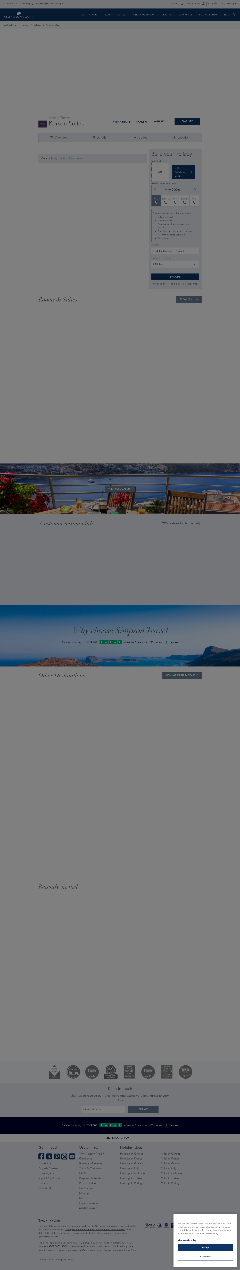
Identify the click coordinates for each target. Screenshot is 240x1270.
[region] (205, 1240)
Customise (205, 1257)
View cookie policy (187, 1240)
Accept (205, 1247)
